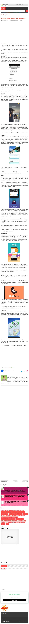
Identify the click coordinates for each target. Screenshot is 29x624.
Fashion (21, 510)
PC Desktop (22, 515)
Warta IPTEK (9, 618)
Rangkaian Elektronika (10, 520)
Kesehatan (25, 513)
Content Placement (14, 620)
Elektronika (16, 510)
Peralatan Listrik (14, 517)
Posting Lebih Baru (4, 481)
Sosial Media (3, 522)
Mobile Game (12, 515)
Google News (11, 367)
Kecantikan (20, 513)
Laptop (7, 515)
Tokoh (23, 522)
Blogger (25, 620)
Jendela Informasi (6, 621)
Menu (3, 8)
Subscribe (14, 600)
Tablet (8, 522)
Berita (12, 510)
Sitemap (18, 620)
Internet (10, 513)
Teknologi (13, 522)
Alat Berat (3, 510)
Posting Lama (25, 481)
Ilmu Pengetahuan (4, 513)
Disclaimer (3, 620)
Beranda (15, 481)
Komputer (3, 515)
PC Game (2, 517)
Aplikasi (21, 20)
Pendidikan (7, 517)
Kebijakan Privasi (8, 620)
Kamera (15, 513)
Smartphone (18, 520)
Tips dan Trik (18, 522)
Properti (2, 520)
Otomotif (17, 515)
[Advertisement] (14, 32)
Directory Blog (4, 613)
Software (23, 520)
